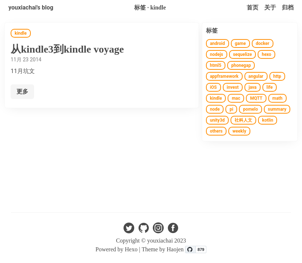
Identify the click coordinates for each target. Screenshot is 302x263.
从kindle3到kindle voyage (67, 49)
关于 (270, 7)
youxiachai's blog (30, 7)
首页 (252, 7)
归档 (288, 7)
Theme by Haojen (163, 249)
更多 (22, 91)
